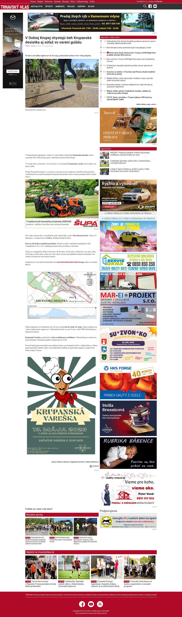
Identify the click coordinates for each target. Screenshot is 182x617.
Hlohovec (49, 1)
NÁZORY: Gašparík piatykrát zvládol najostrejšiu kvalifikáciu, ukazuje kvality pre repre (130, 154)
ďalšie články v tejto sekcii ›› (146, 104)
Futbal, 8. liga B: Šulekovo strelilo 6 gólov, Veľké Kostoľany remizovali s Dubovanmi (129, 170)
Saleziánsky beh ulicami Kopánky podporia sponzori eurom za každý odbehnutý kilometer (35, 540)
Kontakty (124, 595)
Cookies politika (151, 595)
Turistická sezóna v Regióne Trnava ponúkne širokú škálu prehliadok (40, 584)
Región (40, 1)
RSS (118, 595)
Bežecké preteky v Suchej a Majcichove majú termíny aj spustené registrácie (129, 85)
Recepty (65, 1)
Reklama (112, 595)
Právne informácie (70, 595)
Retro (73, 1)
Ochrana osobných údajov (88, 595)
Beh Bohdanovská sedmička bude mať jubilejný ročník (60, 539)
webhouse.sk (102, 613)
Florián (159, 1)
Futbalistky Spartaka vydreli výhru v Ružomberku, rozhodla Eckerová (130, 162)
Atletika (33, 46)
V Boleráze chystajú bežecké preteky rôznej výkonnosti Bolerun (129, 66)
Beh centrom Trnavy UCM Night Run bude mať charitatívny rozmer (131, 60)
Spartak (57, 1)
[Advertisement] (62, 132)
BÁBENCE (60, 6)
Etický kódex (103, 595)
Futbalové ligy (82, 1)
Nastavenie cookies (136, 595)
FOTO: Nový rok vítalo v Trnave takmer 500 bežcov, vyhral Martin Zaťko (129, 98)
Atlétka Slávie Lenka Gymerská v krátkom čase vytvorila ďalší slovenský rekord (130, 79)
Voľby (92, 1)
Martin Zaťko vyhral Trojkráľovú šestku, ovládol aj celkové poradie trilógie (128, 92)
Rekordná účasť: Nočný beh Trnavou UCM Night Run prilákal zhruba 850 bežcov (85, 540)
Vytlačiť (94, 466)
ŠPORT (27, 46)
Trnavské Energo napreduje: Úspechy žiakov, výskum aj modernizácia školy (105, 584)
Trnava (33, 1)
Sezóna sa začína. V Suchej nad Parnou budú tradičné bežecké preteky (131, 73)
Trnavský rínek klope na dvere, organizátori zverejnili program (138, 584)
